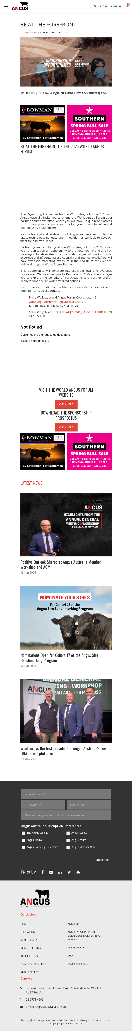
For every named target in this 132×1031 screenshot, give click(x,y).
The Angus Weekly (37, 832)
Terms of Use (103, 1020)
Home (24, 32)
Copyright (55, 1023)
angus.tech (75, 924)
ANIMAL (116, 6)
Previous (17, 123)
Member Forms (30, 948)
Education (27, 932)
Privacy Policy (87, 1020)
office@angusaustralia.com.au (46, 1007)
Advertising (76, 947)
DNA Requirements (33, 964)
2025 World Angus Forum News (56, 93)
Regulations (29, 956)
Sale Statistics (78, 963)
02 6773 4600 (34, 1000)
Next (115, 123)
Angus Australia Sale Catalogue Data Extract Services (85, 935)
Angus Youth (78, 840)
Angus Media (34, 840)
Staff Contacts (31, 940)
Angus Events (79, 832)
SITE (104, 6)
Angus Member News (84, 847)
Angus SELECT (29, 972)
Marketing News (98, 93)
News (35, 32)
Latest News (81, 93)
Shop (71, 955)
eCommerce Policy (72, 1023)
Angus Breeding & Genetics (42, 847)
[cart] (127, 6)
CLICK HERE (66, 404)
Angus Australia (47, 1020)
